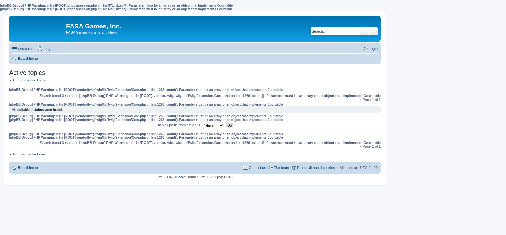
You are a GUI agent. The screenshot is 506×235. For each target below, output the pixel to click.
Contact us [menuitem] (257, 168)
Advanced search (373, 31)
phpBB (178, 177)
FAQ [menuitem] (46, 49)
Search (364, 31)
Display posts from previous (190, 125)
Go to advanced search (31, 80)
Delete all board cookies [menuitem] (316, 168)
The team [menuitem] (281, 168)
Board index (28, 168)
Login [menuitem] (373, 49)
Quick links (26, 49)
